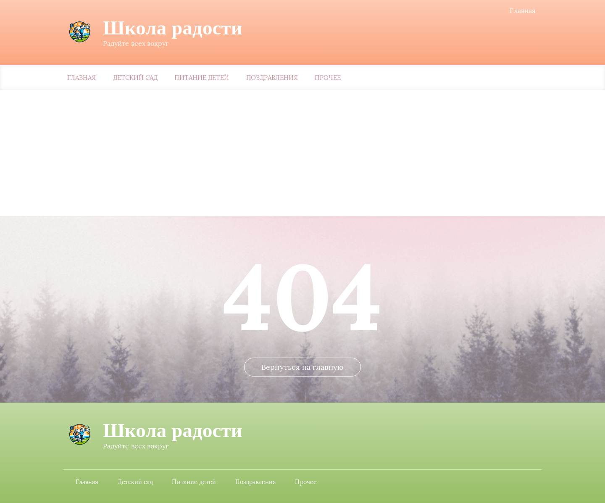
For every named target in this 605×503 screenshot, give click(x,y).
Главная (523, 10)
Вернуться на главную (302, 367)
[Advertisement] (302, 153)
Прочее (327, 78)
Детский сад (135, 78)
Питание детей (201, 78)
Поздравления (272, 78)
